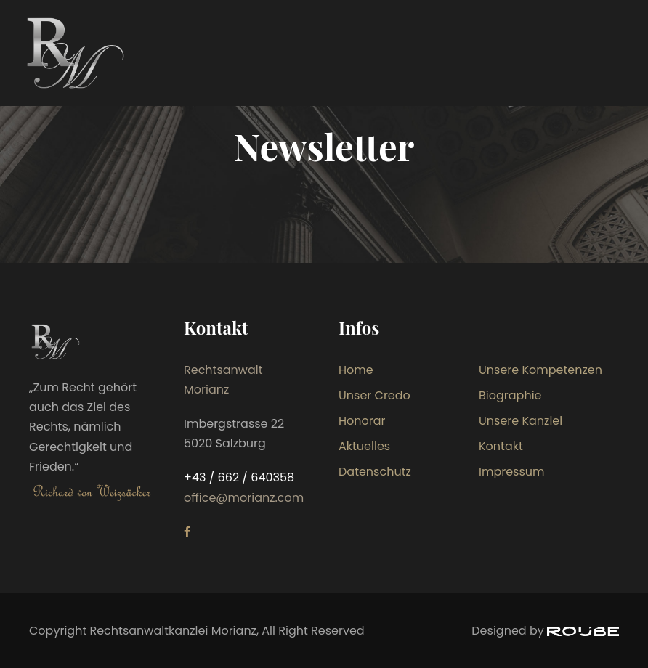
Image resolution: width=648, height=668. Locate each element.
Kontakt (501, 446)
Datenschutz (375, 471)
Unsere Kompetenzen (540, 370)
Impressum (512, 471)
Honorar (362, 420)
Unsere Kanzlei (520, 420)
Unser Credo (374, 395)
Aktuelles (364, 446)
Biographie (510, 395)
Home (356, 370)
